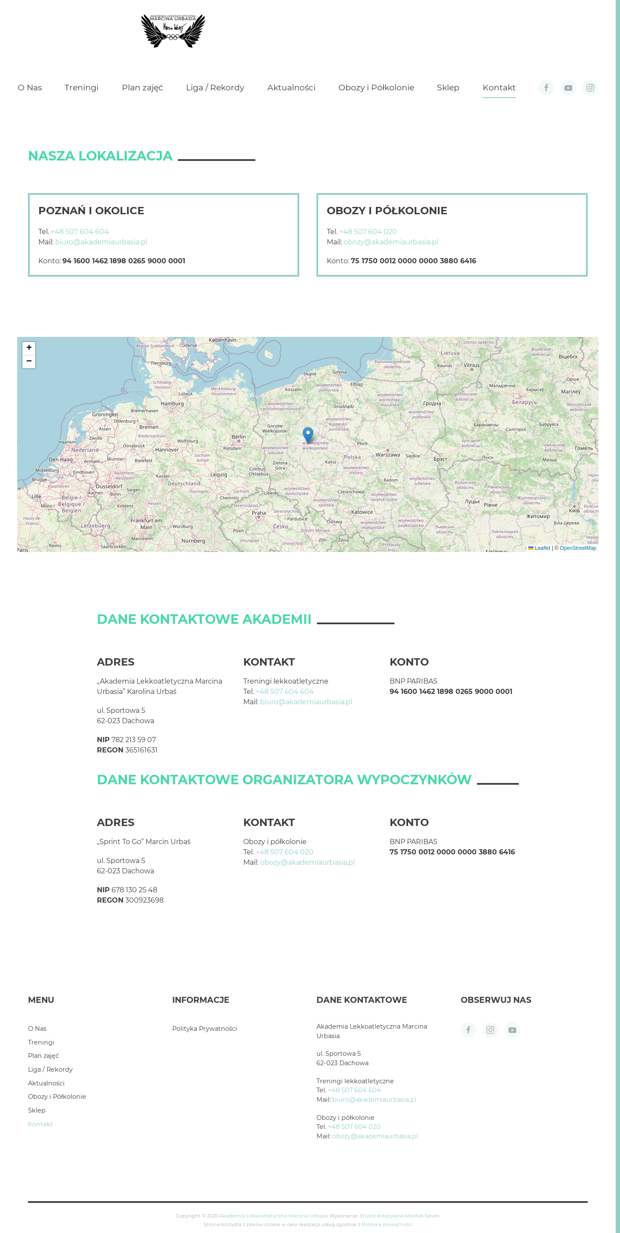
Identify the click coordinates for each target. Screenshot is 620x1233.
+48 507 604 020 (368, 232)
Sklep (448, 87)
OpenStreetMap (578, 548)
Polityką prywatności (387, 1224)
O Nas (30, 87)
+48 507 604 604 (80, 232)
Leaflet (539, 548)
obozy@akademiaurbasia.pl (391, 242)
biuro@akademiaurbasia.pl (101, 242)
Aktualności (291, 87)
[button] (308, 435)
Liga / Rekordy (215, 87)
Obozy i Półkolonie (376, 87)
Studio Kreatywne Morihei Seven (400, 1216)
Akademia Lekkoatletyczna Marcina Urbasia (274, 1216)
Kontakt (499, 87)
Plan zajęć (142, 87)
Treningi (82, 87)
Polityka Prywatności (204, 1029)
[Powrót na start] (173, 31)
